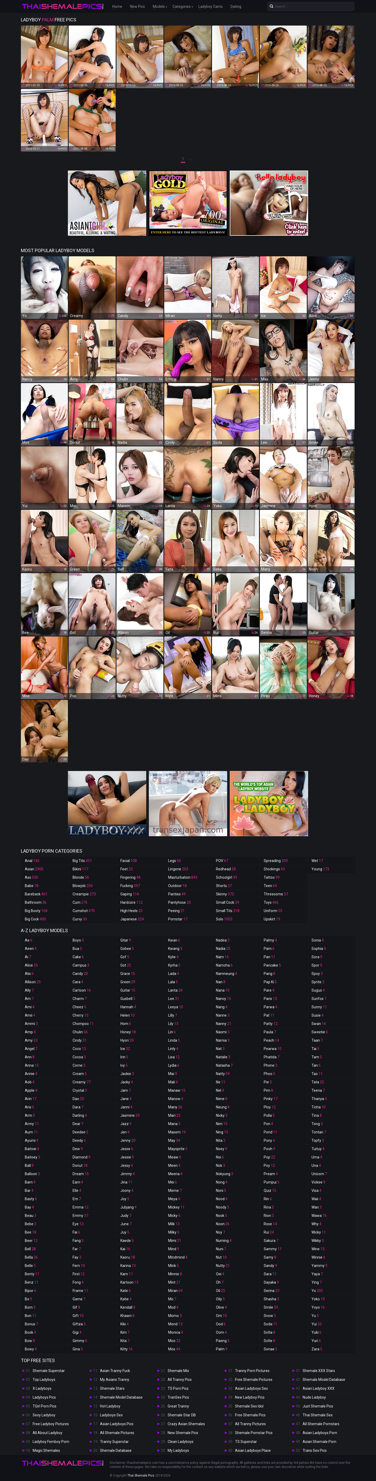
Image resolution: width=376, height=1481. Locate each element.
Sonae (270, 1349)
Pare (269, 990)
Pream (271, 1174)
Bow (30, 1341)
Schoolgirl (226, 877)
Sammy (273, 1249)
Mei (172, 1182)
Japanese (132, 919)
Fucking (130, 886)
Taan (317, 1040)
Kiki (124, 1324)
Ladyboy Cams (210, 6)
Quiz (270, 1190)
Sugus (318, 990)
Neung (223, 1107)
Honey (128, 1032)
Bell (30, 1249)
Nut (221, 1257)
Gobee (127, 948)
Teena (318, 1090)
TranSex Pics (178, 1397)
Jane (126, 1099)
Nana (223, 990)
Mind (173, 1249)
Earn (78, 1182)
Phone (270, 1065)
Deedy (79, 1140)
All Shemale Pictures (117, 1433)
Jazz (126, 1124)
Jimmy (127, 1174)
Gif (76, 1307)
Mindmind (177, 1257)
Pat (269, 1015)
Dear (78, 1124)
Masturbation (182, 877)
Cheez (79, 1007)
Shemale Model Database (121, 1397)
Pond (270, 1132)
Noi (220, 1157)
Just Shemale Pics (318, 1406)
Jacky (126, 1082)
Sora (317, 957)
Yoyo (318, 1307)
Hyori (127, 1040)
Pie (268, 1082)
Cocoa (79, 1057)
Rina (269, 1207)
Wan (317, 1207)
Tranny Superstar (114, 1442)
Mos (174, 1349)
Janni (126, 1107)
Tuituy (318, 1149)
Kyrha (174, 965)
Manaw (176, 1090)
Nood (221, 1199)
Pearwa (272, 1049)
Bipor (30, 1291)
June (126, 1224)
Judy (125, 1215)
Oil (220, 1291)
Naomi (223, 1032)
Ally (29, 990)
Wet (317, 861)
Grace (127, 974)
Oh (220, 1282)
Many (175, 1107)
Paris (270, 999)
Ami (29, 1007)
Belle (30, 1266)
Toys (271, 902)
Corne (79, 1065)
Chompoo (83, 1024)
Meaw (174, 1157)
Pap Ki (270, 982)
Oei (220, 1274)
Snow (270, 1316)
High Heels (131, 911)
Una (316, 1165)
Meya (174, 1199)
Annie (31, 1074)
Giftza (79, 1324)
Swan (319, 1024)
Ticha (319, 1107)
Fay (77, 1257)
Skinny (225, 894)
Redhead (226, 869)
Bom (30, 1307)
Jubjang (128, 1207)
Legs (174, 861)
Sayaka (271, 1282)
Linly (173, 1049)
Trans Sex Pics (315, 1450)
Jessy (126, 1165)
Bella (31, 1257)
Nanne (223, 1015)
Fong (78, 1282)
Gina (78, 1349)
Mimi (174, 1241)
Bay (29, 1207)
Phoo (269, 1074)
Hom (125, 1024)
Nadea (223, 940)
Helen (127, 1015)
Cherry (81, 1015)
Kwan (174, 940)
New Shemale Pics (183, 1433)
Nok (220, 1165)
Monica (175, 1332)
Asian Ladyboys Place (253, 1450)
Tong (317, 1124)
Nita (220, 1140)
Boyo (78, 940)
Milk (174, 1224)
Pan (269, 957)
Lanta (175, 990)
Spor (317, 965)
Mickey (176, 1207)
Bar (29, 1190)
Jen (125, 1132)
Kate (125, 1291)
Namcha (224, 965)
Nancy (223, 999)
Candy (80, 974)
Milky (173, 1232)
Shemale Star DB (182, 1415)
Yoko (318, 1299)
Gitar (125, 940)
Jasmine (130, 1115)
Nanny (223, 1024)
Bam (30, 1182)
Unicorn (319, 1174)
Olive (221, 1307)
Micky (174, 1215)
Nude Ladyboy (314, 1397)
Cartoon (82, 990)
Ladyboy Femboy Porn (51, 1442)
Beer (31, 1241)
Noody (222, 1207)
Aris (29, 1107)
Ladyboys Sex (111, 1415)
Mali (173, 1082)
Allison (33, 982)
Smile (271, 1307)
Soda (270, 1324)
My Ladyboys (178, 1450)
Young (320, 869)
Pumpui (271, 1182)
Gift (78, 1316)
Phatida (271, 1057)
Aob (29, 1082)
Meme (175, 1190)
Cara (78, 982)
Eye (78, 1224)
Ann (29, 1057)
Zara (317, 1349)
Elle (77, 1190)
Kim (125, 1332)
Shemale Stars (112, 1388)
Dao (78, 1099)
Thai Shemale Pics (140, 1475)
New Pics (137, 6)
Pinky (271, 1099)
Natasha (224, 1065)
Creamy (82, 1082)
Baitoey (32, 1157)
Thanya (319, 1099)
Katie (126, 1299)
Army (32, 1124)
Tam (317, 1057)
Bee (30, 1232)
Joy (124, 1199)
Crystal (80, 1090)
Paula (270, 1032)
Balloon (32, 1174)
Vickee (318, 1182)
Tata (318, 1082)
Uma (317, 1157)
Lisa (174, 1057)
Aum (31, 1132)
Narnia (223, 1040)
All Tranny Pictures (250, 1424)
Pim (268, 1090)
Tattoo (272, 877)
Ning (222, 1132)
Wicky (319, 1232)
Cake (78, 957)
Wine (318, 1249)
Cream (80, 1074)
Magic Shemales (46, 1450)
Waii (316, 1199)
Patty (271, 1024)
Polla (269, 1115)
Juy (124, 1232)
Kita (125, 1341)
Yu (315, 1316)
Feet (126, 869)
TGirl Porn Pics (44, 1406)
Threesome (276, 894)
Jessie (127, 1157)
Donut (80, 1165)
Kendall (127, 1307)
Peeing (176, 911)
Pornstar (177, 919)
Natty (223, 1074)
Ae (28, 940)
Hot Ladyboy (110, 1406)
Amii (30, 1015)
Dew (78, 1149)
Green (127, 982)
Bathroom (35, 902)
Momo (175, 1316)
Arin (31, 1099)
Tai (315, 1049)
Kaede (127, 1241)
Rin (268, 1199)
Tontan (319, 1132)
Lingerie (178, 869)
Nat (220, 1049)
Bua (77, 948)
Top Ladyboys (44, 1379)
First (79, 1274)
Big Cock (35, 919)
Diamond (81, 1157)
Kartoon (129, 1282)
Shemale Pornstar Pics (254, 1433)
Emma (81, 1207)
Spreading (276, 861)
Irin (124, 1057)
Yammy (319, 1266)
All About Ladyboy (47, 1433)
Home (117, 6)
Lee (173, 999)
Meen (174, 1165)
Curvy (80, 919)
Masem (177, 1132)
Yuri (316, 1341)
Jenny (128, 1140)
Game (79, 1299)
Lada (173, 974)
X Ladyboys (42, 1388)
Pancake (272, 965)
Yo (317, 1291)
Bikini (80, 869)
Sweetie (320, 1032)
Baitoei (32, 1149)
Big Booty (36, 911)
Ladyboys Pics (44, 1397)
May (174, 1140)
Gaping (129, 894)
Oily (220, 1299)
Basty (31, 1199)
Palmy (270, 940)
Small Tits (227, 911)
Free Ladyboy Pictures (51, 1424)
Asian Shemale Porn (319, 1442)
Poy (269, 1165)
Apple (31, 1090)
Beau (30, 1215)
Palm (221, 1349)
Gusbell (127, 999)
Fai (76, 1232)
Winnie (318, 1257)
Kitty (126, 1349)
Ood (221, 1324)
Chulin (80, 1032)
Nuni (221, 1249)
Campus (81, 965)
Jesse (126, 1149)
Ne (220, 1082)
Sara (270, 1274)
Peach (271, 1040)
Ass (31, 877)
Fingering (130, 877)
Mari (174, 1115)
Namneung (226, 974)
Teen (270, 886)
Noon (223, 1224)
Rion (269, 1215)
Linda (174, 1040)
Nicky (221, 1115)
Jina (126, 1182)
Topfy (318, 1140)
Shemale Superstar (49, 1371)
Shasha (271, 1299)
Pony (269, 1140)
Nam (222, 957)
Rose (270, 1224)
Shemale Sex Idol (249, 1406)
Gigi (77, 1332)
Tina (317, 1115)
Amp (30, 1032)
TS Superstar (246, 1442)
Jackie (127, 1074)
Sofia (269, 1332)
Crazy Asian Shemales (186, 1424)
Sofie (269, 1341)
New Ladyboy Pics (250, 1397)
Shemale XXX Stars (319, 1371)
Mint (174, 1282)
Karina (128, 1266)
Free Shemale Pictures (253, 1379)
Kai (125, 1249)
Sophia (319, 948)
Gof (124, 957)
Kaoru (127, 1257)
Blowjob (83, 886)
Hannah (128, 1007)
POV (222, 861)
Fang (78, 1241)
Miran (175, 1291)
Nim (221, 1124)
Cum (80, 902)
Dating (236, 6)
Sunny (319, 1007)
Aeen (31, 948)
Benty (32, 1274)
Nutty (223, 1266)
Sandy (270, 1266)
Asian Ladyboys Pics (116, 1424)
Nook (221, 1215)
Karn (126, 1274)
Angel (31, 1049)
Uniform (273, 911)
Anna (32, 1065)
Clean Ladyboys (180, 1442)
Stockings (274, 869)
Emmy (80, 1215)
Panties (177, 894)
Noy (220, 1232)
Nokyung (224, 1174)
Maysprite (177, 1149)
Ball (29, 1165)
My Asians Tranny (114, 1379)
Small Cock (227, 902)
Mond (175, 1324)
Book (30, 1332)
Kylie (173, 957)
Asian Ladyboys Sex (251, 1388)
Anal (32, 861)
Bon (30, 1316)
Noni (221, 1190)
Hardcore (131, 902)
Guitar (127, 990)
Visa (316, 1190)
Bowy (31, 1349)
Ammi (31, 1024)
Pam (269, 948)
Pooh (269, 1149)
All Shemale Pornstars (321, 1424)
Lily (173, 1024)
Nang (221, 1007)
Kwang (175, 948)
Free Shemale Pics (250, 1415)
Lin (172, 1032)
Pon (268, 1124)
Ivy (124, 1065)
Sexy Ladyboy (44, 1415)
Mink (173, 1266)
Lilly (172, 1015)
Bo (28, 1299)
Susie (318, 1015)
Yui (317, 1324)
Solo (224, 919)
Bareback (36, 894)
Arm (30, 1115)
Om (221, 1316)
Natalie (223, 1057)
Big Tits (82, 861)
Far (77, 1249)
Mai (172, 1074)
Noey (221, 1149)
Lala (173, 982)
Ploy (270, 1107)
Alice (31, 965)
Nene (221, 1099)
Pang (269, 974)
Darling (80, 1115)
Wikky (318, 1241)
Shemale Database (116, 1450)
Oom (221, 1332)
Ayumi (31, 1140)
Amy (31, 1040)
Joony (126, 1190)
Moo (174, 1341)
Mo (172, 1299)
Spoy (317, 974)
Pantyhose (179, 902)
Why (316, 1224)
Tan (316, 1065)
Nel (220, 1090)
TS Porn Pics (178, 1388)
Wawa (319, 1215)
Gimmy (80, 1341)
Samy (270, 1257)
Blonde (81, 877)
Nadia (223, 948)
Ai (28, 957)
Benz (31, 1282)
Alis (29, 974)
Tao (317, 1074)
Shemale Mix (178, 1371)
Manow (175, 1099)
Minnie (175, 1274)
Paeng (223, 1341)
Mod (173, 1307)
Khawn (127, 1316)
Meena (175, 1174)
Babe (31, 886)
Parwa (270, 1007)
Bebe (30, 1224)
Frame (80, 1291)
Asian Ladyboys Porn (320, 1433)
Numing (224, 1241)
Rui (269, 1232)
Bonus (31, 1324)
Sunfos (319, 999)
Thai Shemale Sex (318, 1415)
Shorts (224, 886)
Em (77, 1199)
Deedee (80, 1132)
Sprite (318, 982)
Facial (128, 861)
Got (125, 965)
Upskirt (272, 919)
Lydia (173, 1065)
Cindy (80, 1040)
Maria (174, 1124)
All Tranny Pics (180, 1379)
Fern (79, 1266)
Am (29, 999)
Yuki (316, 1332)
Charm (80, 999)
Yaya (317, 1274)
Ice (125, 1049)
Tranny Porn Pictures (252, 1371)
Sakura (271, 1241)
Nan (220, 982)
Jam (125, 1090)
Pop (269, 1157)
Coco (79, 1049)
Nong (221, 1182)
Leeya (175, 1007)
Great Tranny (178, 1406)
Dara (78, 1107)
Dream (81, 1174)
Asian (34, 869)
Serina (271, 1291)
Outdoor (177, 886)
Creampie (84, 894)
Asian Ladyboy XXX (318, 1388)
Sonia (318, 940)
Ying (317, 1282)
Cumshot (84, 911)
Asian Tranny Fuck (115, 1371)
